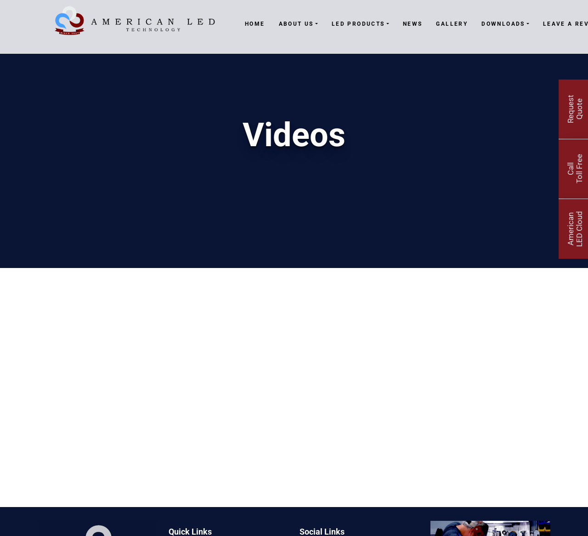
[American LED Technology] (134, 25)
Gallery (452, 24)
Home (255, 24)
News (413, 24)
